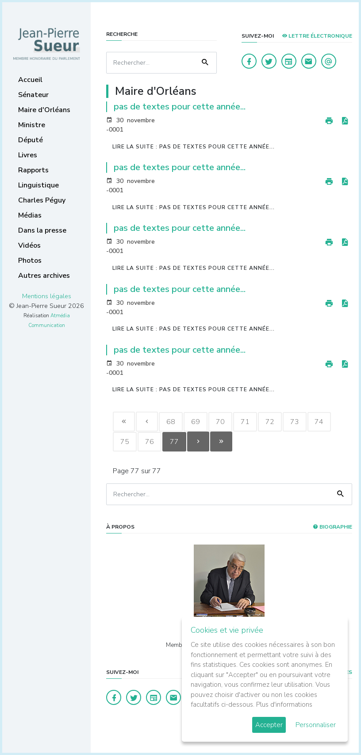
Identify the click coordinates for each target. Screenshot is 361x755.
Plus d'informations (284, 704)
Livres (27, 155)
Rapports (33, 170)
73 (294, 422)
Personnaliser (316, 724)
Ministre (31, 125)
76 (149, 442)
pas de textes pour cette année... (180, 107)
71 (245, 422)
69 (195, 422)
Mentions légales (46, 296)
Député (30, 140)
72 (269, 422)
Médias (30, 215)
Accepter (269, 724)
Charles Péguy (41, 200)
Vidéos (29, 245)
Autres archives (44, 275)
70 (220, 422)
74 (319, 422)
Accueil (30, 80)
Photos (30, 260)
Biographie (332, 526)
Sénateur (33, 95)
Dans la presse (42, 230)
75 (124, 442)
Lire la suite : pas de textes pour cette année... (193, 146)
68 (170, 422)
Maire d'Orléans (44, 110)
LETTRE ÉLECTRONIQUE (317, 35)
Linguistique (38, 185)
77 (174, 442)
